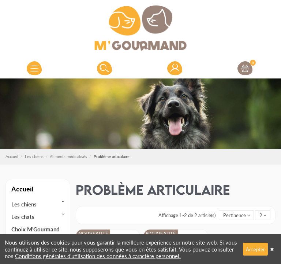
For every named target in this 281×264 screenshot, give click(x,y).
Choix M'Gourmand (35, 229)
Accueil (22, 188)
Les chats (22, 216)
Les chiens (24, 204)
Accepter (255, 249)
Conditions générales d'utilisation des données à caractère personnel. (98, 256)
